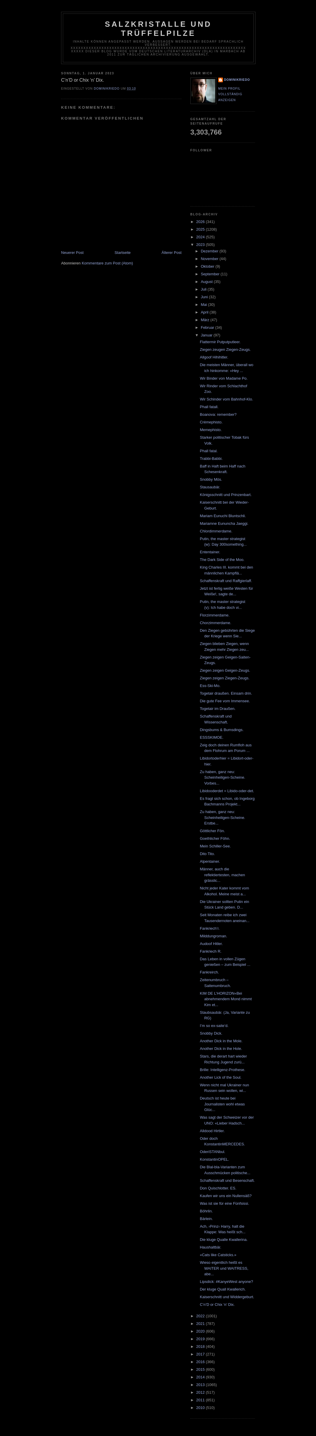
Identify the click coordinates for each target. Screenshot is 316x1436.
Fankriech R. (210, 951)
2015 (201, 1369)
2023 (201, 244)
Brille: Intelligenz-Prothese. (222, 1070)
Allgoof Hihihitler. (214, 357)
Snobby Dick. (211, 1033)
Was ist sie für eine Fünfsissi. (224, 1203)
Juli (204, 289)
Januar (207, 335)
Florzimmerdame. (214, 615)
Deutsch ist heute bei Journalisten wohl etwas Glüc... (222, 1104)
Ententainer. (210, 552)
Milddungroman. (213, 936)
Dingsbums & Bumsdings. (221, 730)
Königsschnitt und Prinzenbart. (225, 494)
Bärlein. (206, 1219)
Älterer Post (171, 252)
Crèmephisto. (211, 422)
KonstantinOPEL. (214, 1159)
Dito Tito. (207, 854)
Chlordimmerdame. (216, 531)
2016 (201, 1362)
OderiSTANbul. (212, 1152)
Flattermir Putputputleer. (220, 342)
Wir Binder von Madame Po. (224, 378)
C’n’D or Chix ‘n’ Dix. (217, 1304)
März (206, 320)
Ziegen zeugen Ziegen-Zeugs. (225, 349)
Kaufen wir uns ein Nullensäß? (225, 1196)
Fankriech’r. (209, 928)
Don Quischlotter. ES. (218, 1188)
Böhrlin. (206, 1211)
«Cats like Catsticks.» (218, 1255)
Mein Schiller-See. (215, 846)
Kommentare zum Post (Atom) (107, 263)
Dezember (210, 251)
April (205, 312)
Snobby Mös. (211, 479)
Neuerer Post (72, 252)
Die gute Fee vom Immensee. (225, 701)
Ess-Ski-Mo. (210, 685)
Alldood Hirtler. (212, 1131)
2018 (201, 1346)
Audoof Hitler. (211, 943)
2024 (201, 237)
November (210, 259)
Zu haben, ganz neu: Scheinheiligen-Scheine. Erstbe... (222, 817)
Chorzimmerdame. (215, 623)
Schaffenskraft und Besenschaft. (227, 1180)
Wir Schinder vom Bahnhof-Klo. (226, 399)
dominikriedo (237, 79)
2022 (201, 1316)
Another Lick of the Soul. (220, 1077)
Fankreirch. (209, 972)
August (207, 281)
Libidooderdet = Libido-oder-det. (227, 791)
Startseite (123, 252)
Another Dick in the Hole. (221, 1048)
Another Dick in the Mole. (221, 1041)
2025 (201, 229)
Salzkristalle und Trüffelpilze (158, 29)
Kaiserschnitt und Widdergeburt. (227, 1297)
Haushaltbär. (210, 1247)
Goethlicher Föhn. (215, 838)
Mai (204, 304)
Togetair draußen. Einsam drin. (226, 693)
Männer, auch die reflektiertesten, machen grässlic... (222, 875)
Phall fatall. (209, 407)
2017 (201, 1354)
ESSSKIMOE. (211, 737)
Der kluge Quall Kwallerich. (223, 1289)
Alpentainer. (210, 861)
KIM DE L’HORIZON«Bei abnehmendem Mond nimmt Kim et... (226, 999)
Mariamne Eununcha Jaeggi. (224, 523)
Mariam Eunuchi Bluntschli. (223, 516)
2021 (201, 1323)
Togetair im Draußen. (217, 708)
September (211, 274)
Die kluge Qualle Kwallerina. (224, 1239)
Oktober (208, 266)
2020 (201, 1331)
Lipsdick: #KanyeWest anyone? (226, 1281)
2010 (201, 1407)
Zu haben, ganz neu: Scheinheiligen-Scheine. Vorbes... (222, 777)
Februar (208, 327)
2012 (201, 1392)
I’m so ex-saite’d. (214, 1025)
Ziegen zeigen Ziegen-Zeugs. (224, 678)
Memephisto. (210, 430)
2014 (201, 1377)
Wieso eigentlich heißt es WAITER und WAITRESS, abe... (224, 1268)
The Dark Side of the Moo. (222, 559)
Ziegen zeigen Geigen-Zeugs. (225, 670)
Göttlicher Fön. (212, 831)
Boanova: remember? (218, 414)
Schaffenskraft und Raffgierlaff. (226, 581)
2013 (201, 1385)
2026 (201, 221)
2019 (201, 1339)
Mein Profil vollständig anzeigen (230, 94)
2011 (201, 1400)
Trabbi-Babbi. (211, 458)
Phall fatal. (209, 451)
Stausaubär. (210, 487)
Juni (205, 297)
